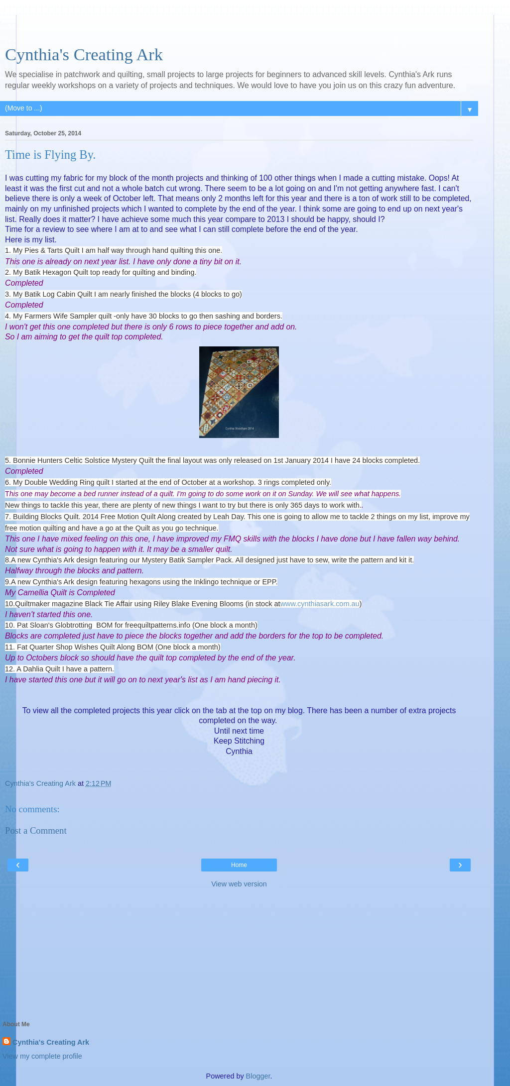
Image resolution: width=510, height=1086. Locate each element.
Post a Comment (36, 830)
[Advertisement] (239, 27)
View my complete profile (42, 1056)
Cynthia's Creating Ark (84, 54)
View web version (239, 884)
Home (239, 865)
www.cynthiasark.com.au (320, 604)
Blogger (258, 1076)
